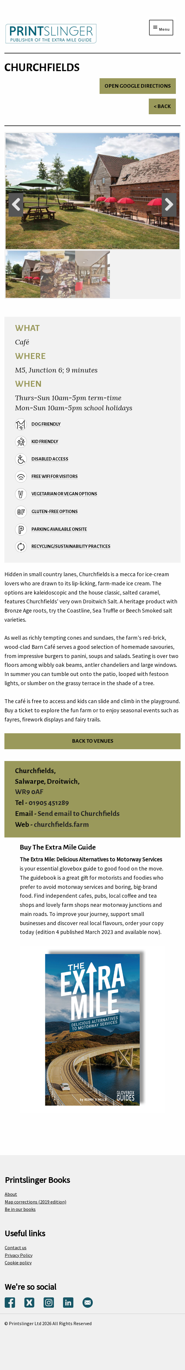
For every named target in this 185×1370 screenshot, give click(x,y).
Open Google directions (138, 86)
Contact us (16, 1247)
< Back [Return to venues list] (162, 106)
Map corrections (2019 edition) (35, 1202)
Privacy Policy (18, 1255)
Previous (16, 205)
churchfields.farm (61, 824)
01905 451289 (49, 802)
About (11, 1194)
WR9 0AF (29, 792)
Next (169, 205)
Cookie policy (18, 1263)
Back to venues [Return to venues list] (92, 741)
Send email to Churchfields (79, 813)
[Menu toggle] (161, 27)
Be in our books (20, 1209)
